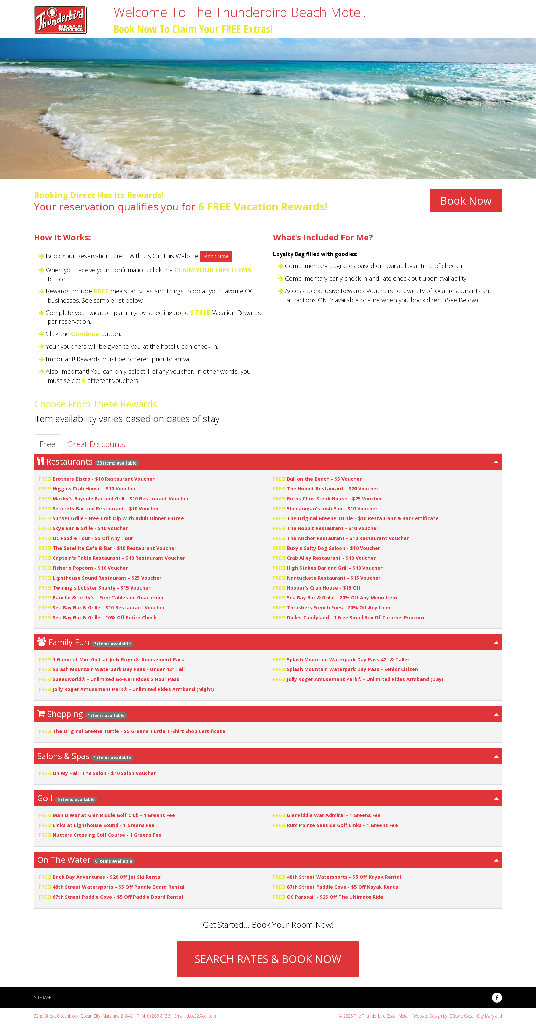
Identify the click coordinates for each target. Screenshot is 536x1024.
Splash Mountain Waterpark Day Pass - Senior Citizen (352, 669)
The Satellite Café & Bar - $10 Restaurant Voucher (114, 548)
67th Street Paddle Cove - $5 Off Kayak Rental (343, 887)
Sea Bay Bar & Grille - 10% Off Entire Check (105, 617)
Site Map (42, 997)
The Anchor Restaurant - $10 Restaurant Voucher (348, 538)
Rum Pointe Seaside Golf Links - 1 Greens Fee (342, 825)
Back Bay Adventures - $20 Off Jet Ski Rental (107, 877)
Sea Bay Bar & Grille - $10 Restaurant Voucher (109, 607)
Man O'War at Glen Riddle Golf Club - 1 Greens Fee (114, 815)
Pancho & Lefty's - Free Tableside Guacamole (109, 597)
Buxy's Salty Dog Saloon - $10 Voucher (333, 548)
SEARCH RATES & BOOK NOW (268, 959)
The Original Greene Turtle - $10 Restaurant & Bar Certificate (363, 518)
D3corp (456, 1016)
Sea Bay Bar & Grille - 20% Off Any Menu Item (342, 597)
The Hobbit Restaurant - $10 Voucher (332, 528)
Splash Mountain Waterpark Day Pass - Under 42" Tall (119, 669)
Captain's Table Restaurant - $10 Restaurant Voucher (119, 558)
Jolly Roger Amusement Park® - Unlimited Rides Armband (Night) (133, 689)
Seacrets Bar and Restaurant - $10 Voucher (106, 508)
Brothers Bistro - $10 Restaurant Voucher (104, 478)
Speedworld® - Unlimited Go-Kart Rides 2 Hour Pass (116, 679)
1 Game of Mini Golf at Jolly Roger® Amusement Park (118, 659)
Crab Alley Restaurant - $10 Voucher (331, 558)
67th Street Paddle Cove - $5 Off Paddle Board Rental (118, 897)
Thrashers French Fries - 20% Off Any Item (338, 607)
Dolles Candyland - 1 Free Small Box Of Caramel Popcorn (355, 617)
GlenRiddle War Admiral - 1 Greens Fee (334, 815)
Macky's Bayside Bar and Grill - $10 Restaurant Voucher (121, 498)
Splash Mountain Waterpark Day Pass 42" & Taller (348, 659)
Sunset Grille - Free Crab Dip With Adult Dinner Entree (118, 518)
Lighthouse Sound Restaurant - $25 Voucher (107, 578)
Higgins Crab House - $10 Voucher (94, 488)
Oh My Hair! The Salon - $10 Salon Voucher (104, 773)
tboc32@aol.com (201, 1016)
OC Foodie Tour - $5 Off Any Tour (93, 538)
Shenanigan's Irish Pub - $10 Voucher (332, 508)
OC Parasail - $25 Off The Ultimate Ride (335, 897)
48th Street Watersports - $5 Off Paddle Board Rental (118, 887)
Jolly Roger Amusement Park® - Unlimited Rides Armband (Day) (365, 679)
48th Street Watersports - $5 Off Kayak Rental (344, 877)
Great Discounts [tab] (96, 443)
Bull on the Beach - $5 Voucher (324, 478)
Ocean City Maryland (483, 1016)
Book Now (466, 200)
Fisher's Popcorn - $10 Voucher (90, 568)
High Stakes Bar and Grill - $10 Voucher (335, 568)
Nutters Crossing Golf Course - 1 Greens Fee (107, 835)
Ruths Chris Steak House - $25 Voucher (334, 498)
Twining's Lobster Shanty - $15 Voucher (101, 587)
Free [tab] (47, 443)
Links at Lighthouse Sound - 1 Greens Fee (104, 825)
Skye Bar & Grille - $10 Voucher (90, 528)
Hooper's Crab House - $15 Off (323, 587)
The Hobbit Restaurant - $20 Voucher (332, 488)
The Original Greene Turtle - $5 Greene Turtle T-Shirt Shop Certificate (139, 731)
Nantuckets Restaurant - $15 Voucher (333, 578)
